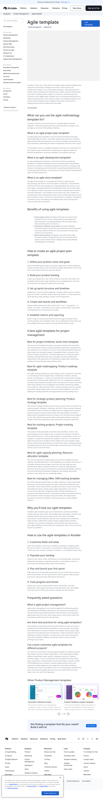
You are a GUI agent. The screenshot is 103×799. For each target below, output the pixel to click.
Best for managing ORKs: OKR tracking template (53, 478)
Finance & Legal (8, 50)
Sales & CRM (7, 44)
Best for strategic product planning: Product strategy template (51, 400)
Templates (6, 14)
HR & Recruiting (8, 47)
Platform (24, 8)
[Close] (60, 777)
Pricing (64, 8)
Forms (5, 94)
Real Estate (7, 70)
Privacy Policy (31, 786)
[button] (59, 714)
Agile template (37, 14)
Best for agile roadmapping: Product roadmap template (52, 368)
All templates (7, 26)
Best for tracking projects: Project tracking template (50, 426)
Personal (6, 76)
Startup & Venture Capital (12, 82)
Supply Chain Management (12, 59)
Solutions (34, 8)
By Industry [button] (13, 65)
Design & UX (7, 53)
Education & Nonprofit (11, 67)
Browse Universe (10, 107)
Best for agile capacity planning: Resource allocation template (50, 454)
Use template (32, 108)
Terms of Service (12, 788)
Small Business (8, 79)
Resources (45, 8)
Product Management (21, 14)
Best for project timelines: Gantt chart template (52, 341)
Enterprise (56, 8)
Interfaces (6, 97)
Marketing (6, 38)
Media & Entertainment (11, 73)
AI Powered (7, 91)
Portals (5, 100)
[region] (32, 786)
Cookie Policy (13, 784)
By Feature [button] (13, 88)
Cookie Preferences (50, 793)
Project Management (10, 35)
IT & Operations (8, 56)
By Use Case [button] (13, 32)
